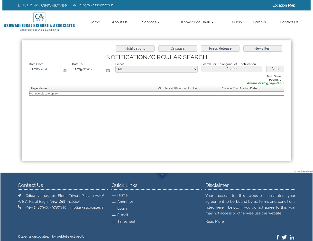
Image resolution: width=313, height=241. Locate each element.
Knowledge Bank (197, 22)
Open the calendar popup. (65, 70)
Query (237, 22)
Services (151, 22)
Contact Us (289, 22)
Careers (259, 22)
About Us (120, 22)
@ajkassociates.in (99, 5)
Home (95, 22)
